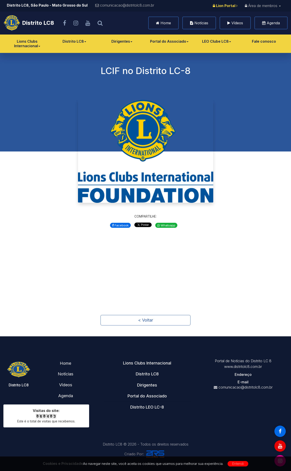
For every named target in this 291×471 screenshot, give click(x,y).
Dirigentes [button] (147, 385)
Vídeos (237, 23)
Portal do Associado (169, 41)
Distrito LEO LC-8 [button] (147, 407)
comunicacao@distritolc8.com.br (127, 5)
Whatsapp (166, 225)
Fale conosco (264, 41)
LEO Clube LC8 (216, 41)
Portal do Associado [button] (147, 396)
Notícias (201, 23)
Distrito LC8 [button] (147, 374)
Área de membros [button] (263, 5)
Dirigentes (121, 41)
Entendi (238, 463)
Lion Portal (225, 5)
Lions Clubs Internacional (27, 43)
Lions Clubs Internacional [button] (147, 363)
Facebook (120, 225)
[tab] (147, 363)
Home (166, 23)
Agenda (273, 23)
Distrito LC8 (74, 41)
